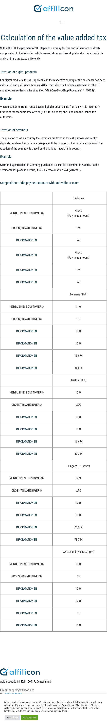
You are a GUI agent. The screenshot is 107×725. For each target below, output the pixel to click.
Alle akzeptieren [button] (29, 717)
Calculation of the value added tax (53, 37)
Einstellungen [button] (12, 717)
